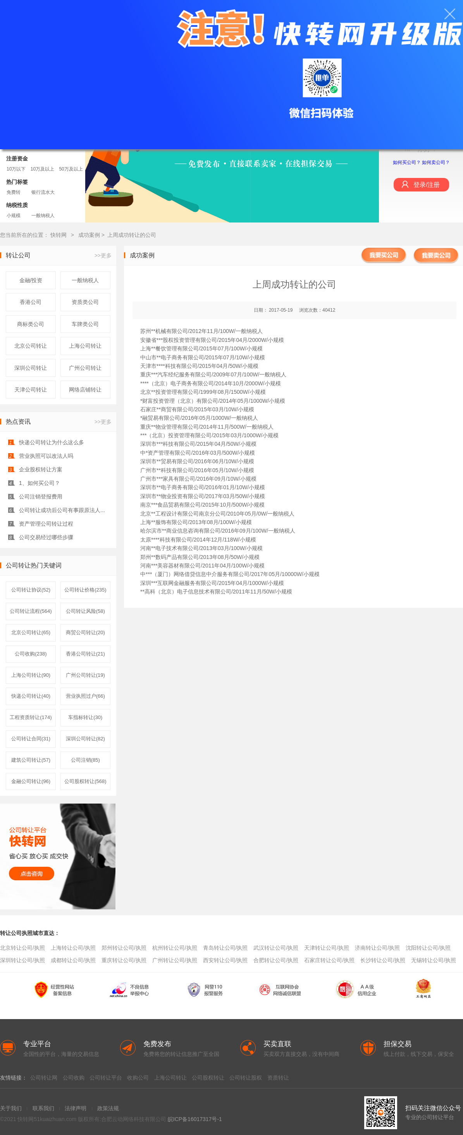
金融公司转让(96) (30, 781)
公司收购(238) (30, 654)
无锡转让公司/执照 (433, 960)
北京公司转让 (30, 346)
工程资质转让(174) (31, 717)
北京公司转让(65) (30, 632)
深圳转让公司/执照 (22, 960)
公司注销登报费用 (40, 496)
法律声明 (75, 1108)
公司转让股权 (245, 1078)
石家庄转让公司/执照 (329, 960)
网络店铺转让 (85, 389)
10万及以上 (42, 169)
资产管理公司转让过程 (46, 524)
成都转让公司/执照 (73, 960)
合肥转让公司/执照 (275, 960)
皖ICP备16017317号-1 (195, 1119)
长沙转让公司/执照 (382, 960)
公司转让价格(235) (85, 590)
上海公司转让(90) (30, 675)
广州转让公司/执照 (174, 960)
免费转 (14, 192)
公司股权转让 (208, 1078)
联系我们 (43, 1108)
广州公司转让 (85, 368)
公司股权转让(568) (85, 781)
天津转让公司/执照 (326, 948)
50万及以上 (71, 169)
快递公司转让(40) (30, 696)
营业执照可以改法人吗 (46, 456)
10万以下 (16, 169)
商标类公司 (30, 324)
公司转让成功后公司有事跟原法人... (62, 510)
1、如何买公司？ (39, 483)
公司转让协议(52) (30, 590)
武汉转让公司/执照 (275, 948)
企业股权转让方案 (40, 469)
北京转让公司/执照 (22, 948)
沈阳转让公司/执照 (428, 948)
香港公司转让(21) (85, 654)
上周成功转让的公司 (131, 235)
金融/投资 (31, 280)
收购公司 (138, 1078)
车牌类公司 (85, 324)
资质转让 (278, 1078)
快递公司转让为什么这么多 (51, 442)
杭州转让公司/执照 (174, 948)
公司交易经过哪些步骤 (46, 537)
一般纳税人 (43, 215)
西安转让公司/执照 (225, 960)
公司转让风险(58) (85, 611)
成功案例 (90, 235)
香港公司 (30, 302)
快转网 (58, 235)
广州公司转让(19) (85, 675)
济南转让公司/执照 (377, 948)
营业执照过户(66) (85, 696)
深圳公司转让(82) (85, 739)
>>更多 (103, 255)
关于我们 (11, 1108)
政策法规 (108, 1108)
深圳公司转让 (30, 368)
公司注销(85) (85, 760)
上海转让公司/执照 (73, 948)
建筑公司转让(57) (30, 760)
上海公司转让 (85, 346)
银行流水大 (43, 192)
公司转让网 (43, 1078)
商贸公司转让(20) (85, 632)
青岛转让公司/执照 (225, 948)
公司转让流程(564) (31, 611)
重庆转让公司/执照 (124, 960)
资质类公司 (85, 302)
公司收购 (73, 1078)
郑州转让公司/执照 (124, 948)
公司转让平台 (106, 1078)
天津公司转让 (30, 389)
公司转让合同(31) (30, 739)
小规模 (14, 215)
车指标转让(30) (85, 717)
